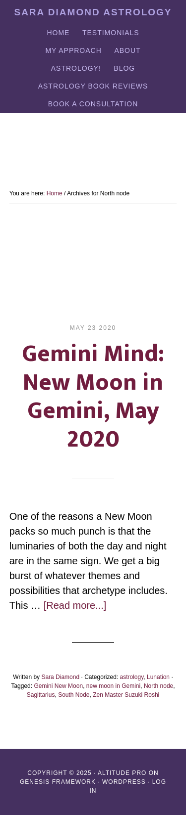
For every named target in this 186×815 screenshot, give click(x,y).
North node (158, 685)
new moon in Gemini (113, 685)
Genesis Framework (58, 781)
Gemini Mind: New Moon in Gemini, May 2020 (93, 396)
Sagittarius (41, 694)
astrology (132, 677)
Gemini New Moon (58, 685)
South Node (73, 694)
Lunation (158, 677)
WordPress (124, 781)
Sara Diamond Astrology (93, 12)
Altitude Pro (122, 773)
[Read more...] (75, 605)
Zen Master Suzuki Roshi (126, 694)
